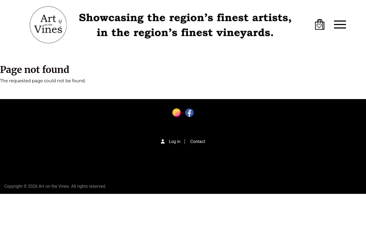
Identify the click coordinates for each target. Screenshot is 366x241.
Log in (174, 141)
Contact (197, 141)
